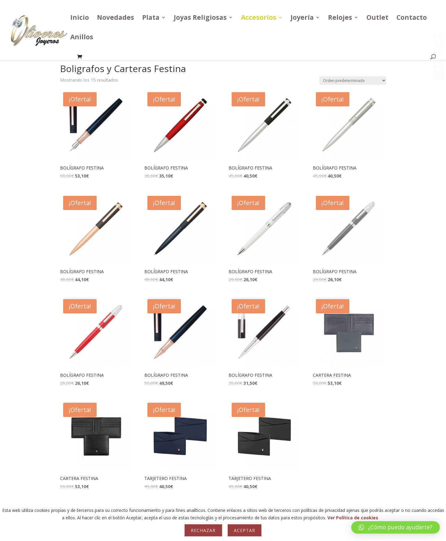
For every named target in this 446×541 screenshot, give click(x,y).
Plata (151, 18)
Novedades (115, 18)
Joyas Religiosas (200, 18)
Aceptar (244, 530)
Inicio (79, 18)
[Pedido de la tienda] (352, 80)
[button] (395, 527)
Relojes (340, 18)
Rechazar (203, 530)
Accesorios (258, 18)
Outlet (377, 18)
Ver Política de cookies (352, 518)
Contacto (411, 18)
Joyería (302, 18)
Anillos (81, 38)
